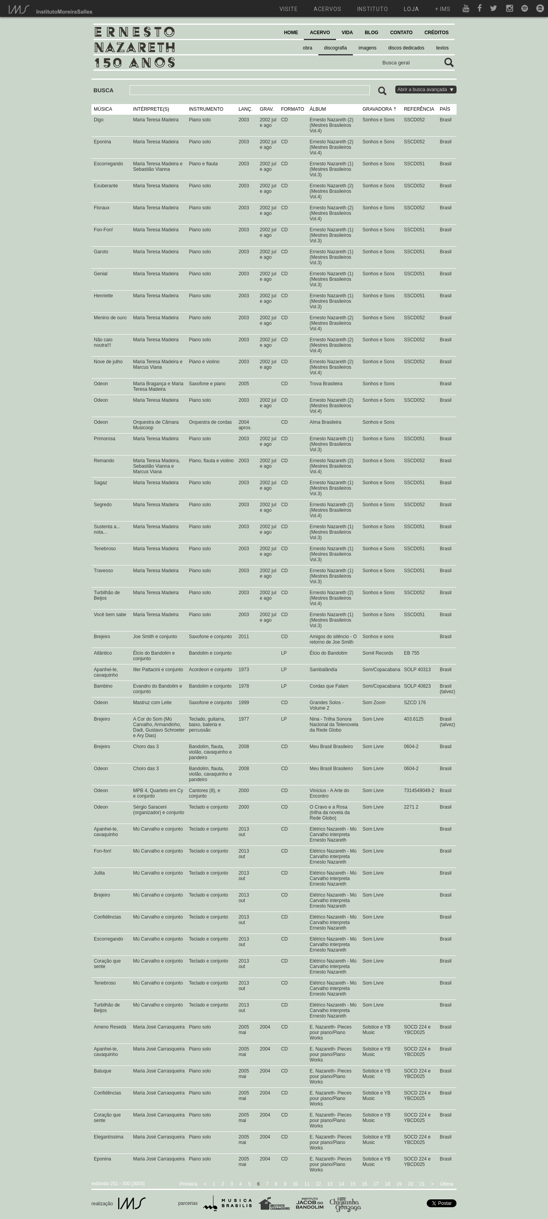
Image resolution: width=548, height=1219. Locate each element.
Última (446, 1184)
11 (306, 1184)
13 (329, 1184)
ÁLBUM (318, 109)
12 (318, 1184)
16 (364, 1184)
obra (307, 48)
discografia (335, 48)
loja (411, 9)
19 (399, 1184)
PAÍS (445, 109)
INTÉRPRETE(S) (151, 109)
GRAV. (267, 109)
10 (295, 1184)
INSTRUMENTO (206, 109)
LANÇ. (245, 109)
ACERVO (320, 32)
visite (288, 9)
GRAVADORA (377, 109)
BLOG (371, 32)
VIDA (347, 32)
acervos (328, 9)
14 (341, 1184)
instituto (372, 9)
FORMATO (292, 109)
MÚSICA (103, 109)
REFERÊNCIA (419, 109)
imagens (367, 48)
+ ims (443, 9)
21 (422, 1184)
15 (352, 1184)
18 (387, 1184)
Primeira (188, 1184)
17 (375, 1184)
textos (442, 48)
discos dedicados (406, 48)
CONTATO (401, 32)
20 (410, 1184)
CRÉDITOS (436, 32)
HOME (291, 32)
